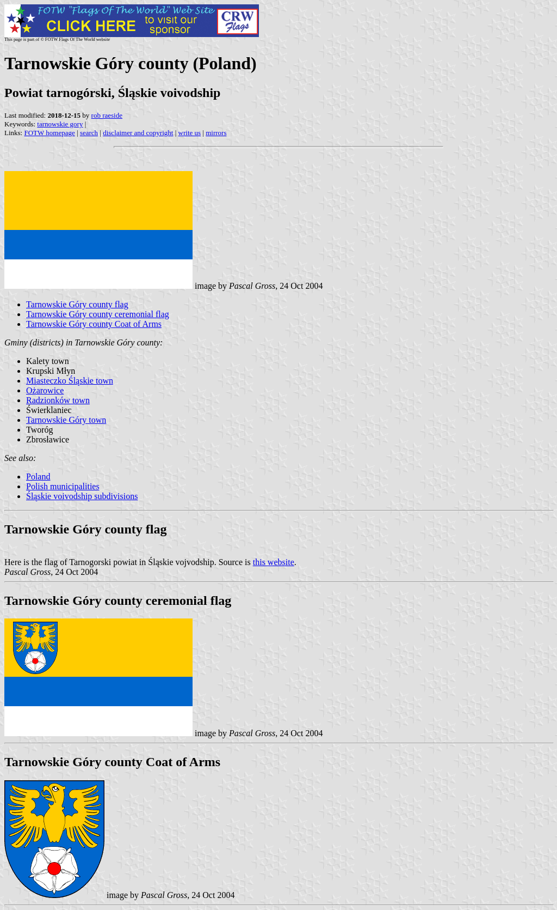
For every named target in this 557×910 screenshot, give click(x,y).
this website (273, 562)
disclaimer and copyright (138, 133)
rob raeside (106, 115)
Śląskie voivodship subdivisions (82, 496)
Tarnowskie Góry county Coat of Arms (94, 324)
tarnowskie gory (60, 124)
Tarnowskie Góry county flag (77, 304)
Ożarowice (45, 390)
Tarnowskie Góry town (66, 419)
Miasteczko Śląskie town (69, 380)
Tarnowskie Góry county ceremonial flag (97, 314)
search (89, 133)
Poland (38, 476)
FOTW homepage (49, 133)
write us (189, 133)
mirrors (216, 133)
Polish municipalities (63, 486)
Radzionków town (58, 400)
